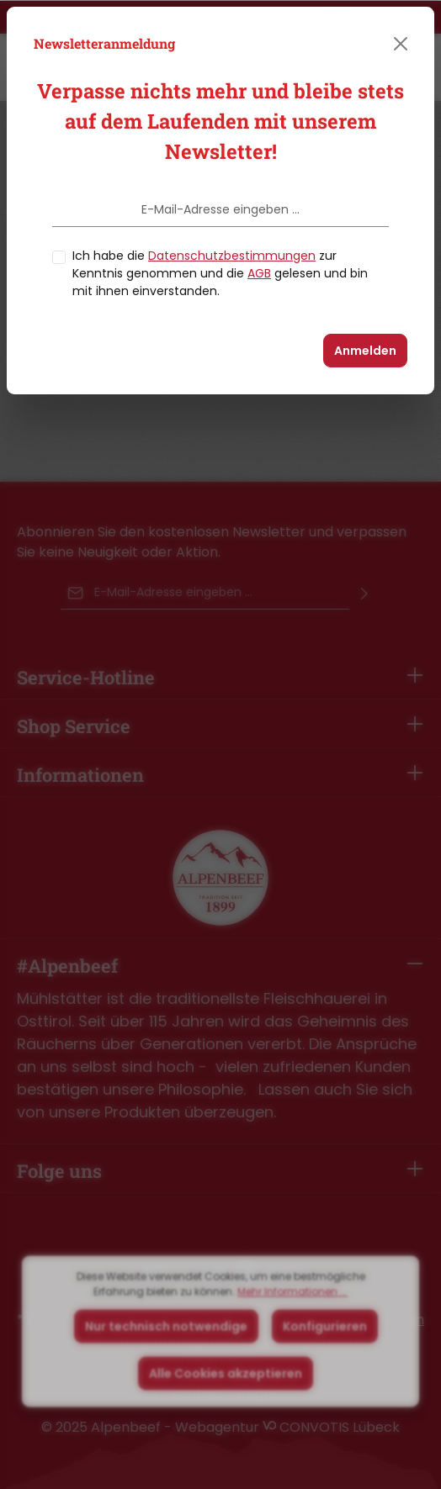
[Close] (401, 44)
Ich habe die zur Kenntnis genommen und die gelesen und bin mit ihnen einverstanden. (220, 273)
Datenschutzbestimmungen (232, 255)
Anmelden (365, 350)
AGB (259, 273)
